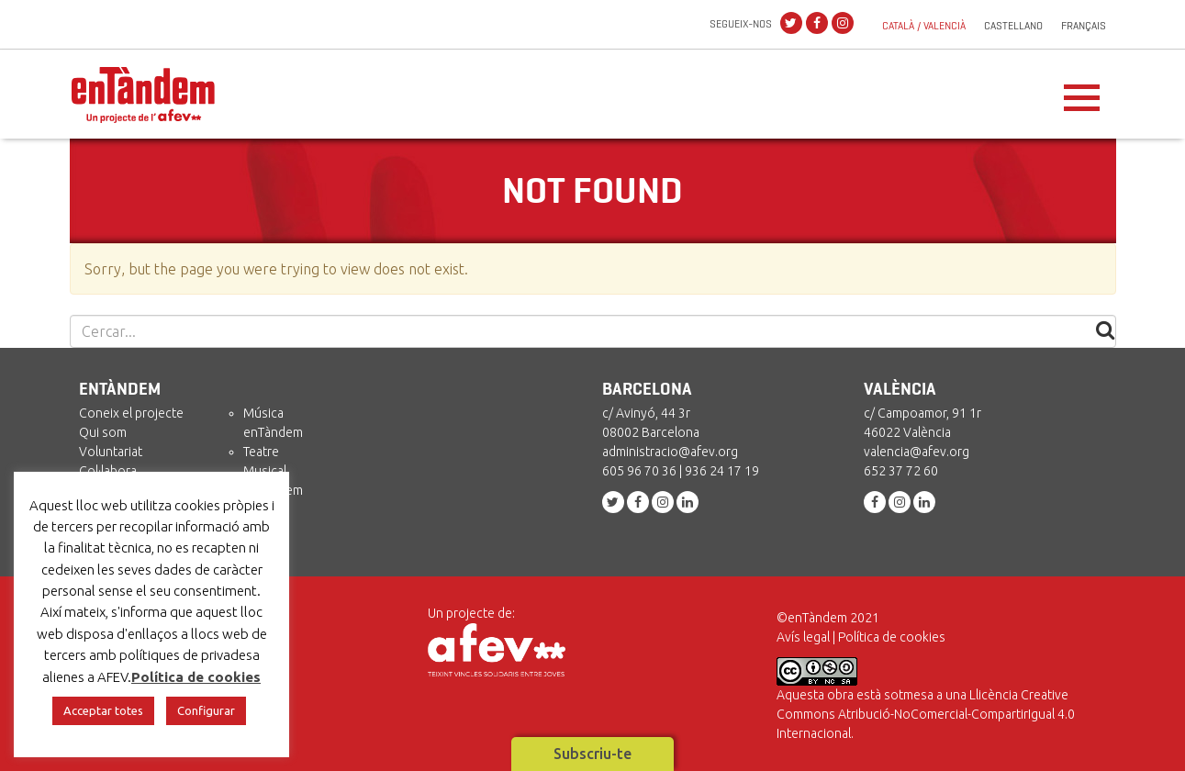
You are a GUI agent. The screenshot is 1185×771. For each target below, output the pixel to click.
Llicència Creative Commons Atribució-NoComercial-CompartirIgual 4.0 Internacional (926, 714)
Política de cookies (891, 637)
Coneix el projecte (131, 413)
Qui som (103, 432)
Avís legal (803, 637)
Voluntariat (110, 451)
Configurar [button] (206, 710)
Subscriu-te (592, 753)
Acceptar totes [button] (103, 710)
